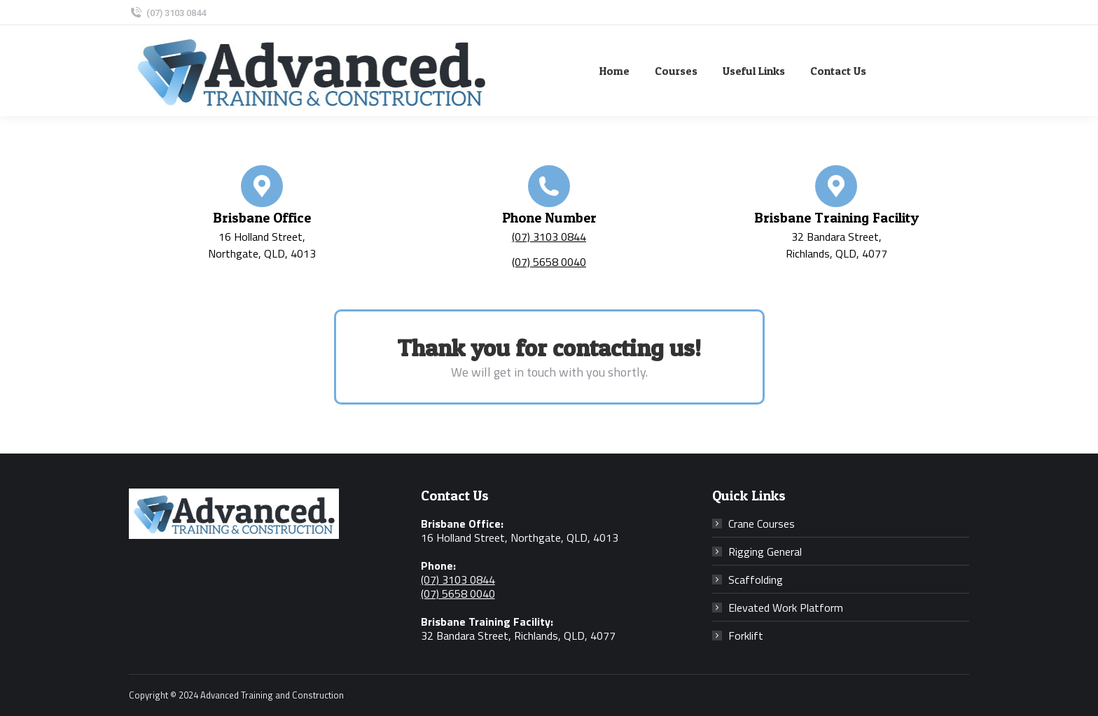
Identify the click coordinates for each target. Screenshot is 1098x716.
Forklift (745, 636)
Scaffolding (755, 580)
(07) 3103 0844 (167, 13)
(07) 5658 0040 (549, 261)
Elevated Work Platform (785, 608)
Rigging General (765, 552)
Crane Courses (761, 524)
